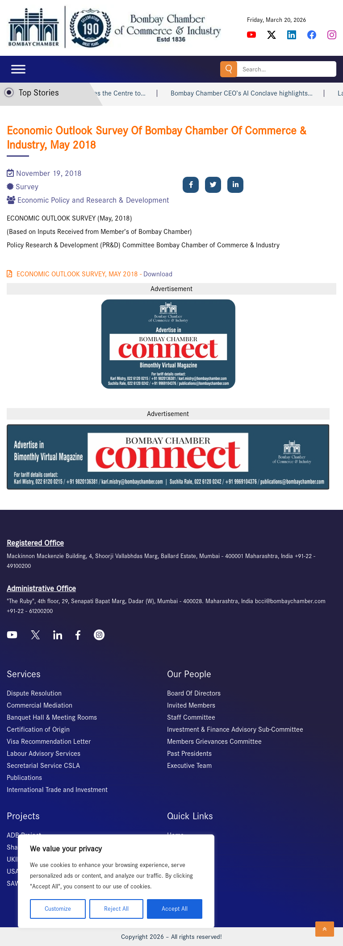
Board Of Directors (194, 693)
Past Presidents (189, 754)
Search (229, 69)
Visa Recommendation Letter (49, 742)
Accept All (175, 909)
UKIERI (16, 859)
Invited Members (191, 705)
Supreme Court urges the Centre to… (103, 93)
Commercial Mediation (39, 705)
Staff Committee (191, 717)
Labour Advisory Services (43, 754)
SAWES (17, 883)
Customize (58, 909)
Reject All (116, 909)
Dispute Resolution (34, 693)
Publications (24, 778)
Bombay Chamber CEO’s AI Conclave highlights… (252, 93)
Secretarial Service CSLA (43, 766)
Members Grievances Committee (214, 742)
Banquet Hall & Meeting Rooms (52, 717)
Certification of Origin (38, 729)
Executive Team (189, 766)
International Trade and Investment (57, 790)
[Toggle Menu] (18, 69)
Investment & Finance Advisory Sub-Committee (235, 729)
